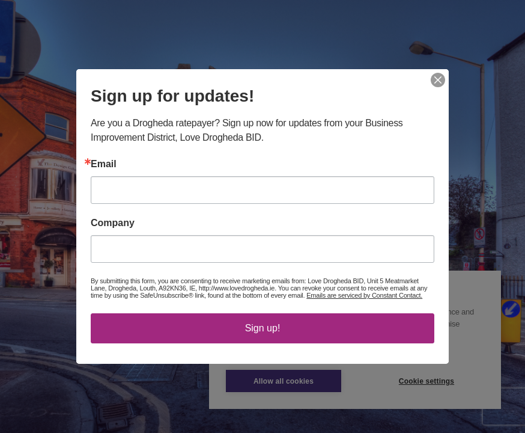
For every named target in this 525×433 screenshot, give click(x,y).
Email (104, 164)
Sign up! (263, 328)
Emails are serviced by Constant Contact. (364, 295)
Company (113, 223)
